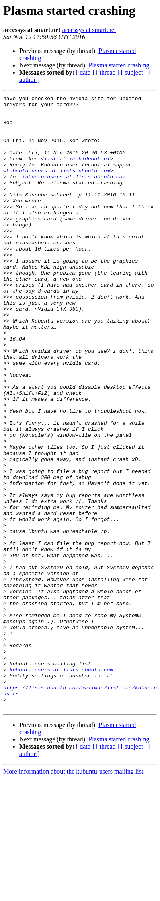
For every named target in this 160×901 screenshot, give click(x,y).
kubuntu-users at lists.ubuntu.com (58, 186)
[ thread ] (107, 72)
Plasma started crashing (118, 65)
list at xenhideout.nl (77, 171)
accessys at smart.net (89, 29)
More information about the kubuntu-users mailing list (73, 894)
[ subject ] (134, 72)
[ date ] (85, 72)
